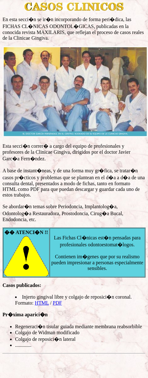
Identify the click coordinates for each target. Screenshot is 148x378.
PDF (57, 303)
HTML (42, 303)
